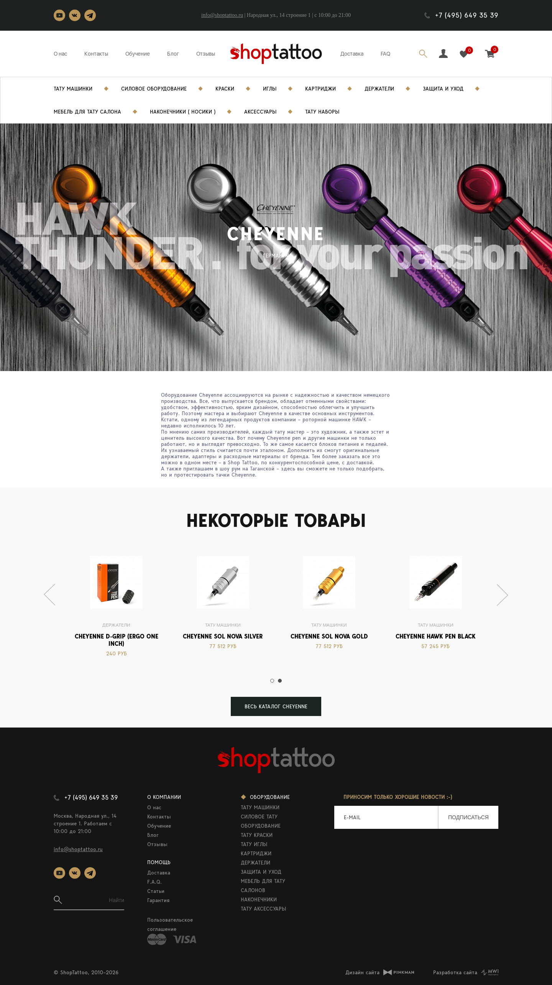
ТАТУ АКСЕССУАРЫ (263, 909)
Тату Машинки (73, 89)
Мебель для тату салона (87, 112)
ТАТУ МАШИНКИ (260, 807)
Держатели (379, 89)
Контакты (96, 54)
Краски (224, 89)
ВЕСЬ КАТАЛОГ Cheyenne (276, 706)
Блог (173, 54)
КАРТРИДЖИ (256, 853)
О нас (60, 54)
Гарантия (158, 900)
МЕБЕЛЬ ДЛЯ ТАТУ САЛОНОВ (263, 885)
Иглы (269, 89)
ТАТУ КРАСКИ (257, 835)
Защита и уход (443, 89)
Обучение (137, 54)
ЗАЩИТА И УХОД (261, 872)
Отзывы (205, 54)
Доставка (351, 54)
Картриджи (320, 89)
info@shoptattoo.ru (222, 15)
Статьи (155, 891)
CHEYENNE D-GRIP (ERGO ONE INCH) (116, 640)
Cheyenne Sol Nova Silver (223, 636)
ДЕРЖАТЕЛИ (255, 863)
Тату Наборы (322, 112)
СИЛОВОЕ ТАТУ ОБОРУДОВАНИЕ (261, 821)
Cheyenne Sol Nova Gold (329, 636)
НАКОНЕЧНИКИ (259, 899)
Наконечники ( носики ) (182, 112)
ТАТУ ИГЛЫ (254, 844)
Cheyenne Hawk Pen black (436, 636)
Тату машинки (223, 625)
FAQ (385, 54)
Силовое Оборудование (154, 89)
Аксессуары (260, 112)
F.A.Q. (154, 882)
